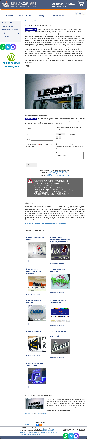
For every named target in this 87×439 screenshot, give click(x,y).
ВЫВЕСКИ (9, 16)
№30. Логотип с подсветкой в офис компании (33, 271)
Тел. (28, 135)
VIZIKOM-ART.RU (48, 430)
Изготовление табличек (10, 29)
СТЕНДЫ (42, 16)
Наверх (26, 424)
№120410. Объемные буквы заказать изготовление (58, 303)
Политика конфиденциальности (31, 434)
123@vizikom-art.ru (59, 6)
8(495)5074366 (63, 4)
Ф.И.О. (29, 128)
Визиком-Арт (29, 21)
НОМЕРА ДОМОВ (58, 16)
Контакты (5, 40)
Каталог (44, 21)
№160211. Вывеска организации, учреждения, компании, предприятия (60, 239)
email (28, 139)
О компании (6, 36)
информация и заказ (33, 261)
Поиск (55, 432)
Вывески (38, 21)
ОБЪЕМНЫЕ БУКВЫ (25, 16)
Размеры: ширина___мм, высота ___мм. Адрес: (70, 155)
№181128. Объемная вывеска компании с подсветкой (58, 334)
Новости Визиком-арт (9, 22)
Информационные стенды (36, 432)
